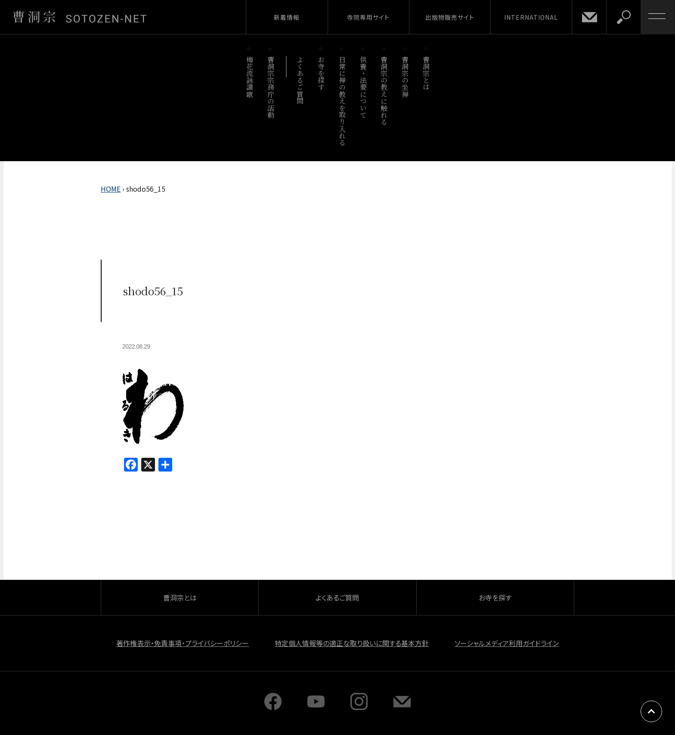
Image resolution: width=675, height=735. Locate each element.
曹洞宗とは (426, 73)
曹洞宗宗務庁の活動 (271, 87)
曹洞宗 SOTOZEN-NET (79, 17)
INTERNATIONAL (531, 17)
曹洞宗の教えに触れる (384, 90)
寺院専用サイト (368, 17)
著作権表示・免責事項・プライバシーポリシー (182, 643)
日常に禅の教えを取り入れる (342, 101)
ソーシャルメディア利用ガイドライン (507, 643)
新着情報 (287, 17)
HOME (111, 189)
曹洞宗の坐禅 (405, 77)
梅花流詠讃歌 (249, 77)
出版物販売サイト (449, 17)
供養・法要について (363, 87)
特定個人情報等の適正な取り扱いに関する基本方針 (352, 643)
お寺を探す (321, 73)
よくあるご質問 (300, 80)
